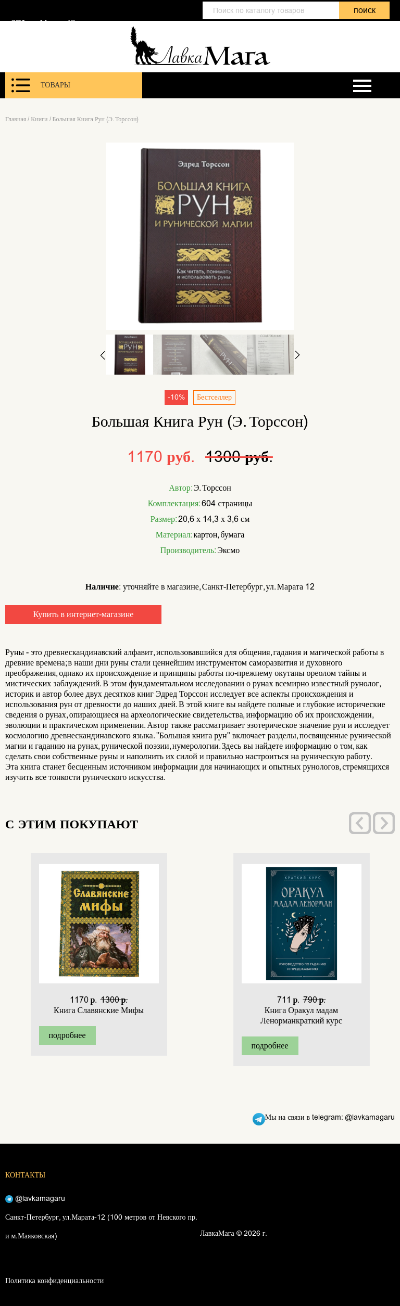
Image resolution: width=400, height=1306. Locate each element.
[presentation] (360, 823)
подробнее (66, 1035)
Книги (39, 119)
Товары (40, 85)
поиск (365, 10)
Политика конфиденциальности (54, 1280)
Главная (15, 119)
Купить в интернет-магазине (83, 614)
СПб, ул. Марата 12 (42, 23)
